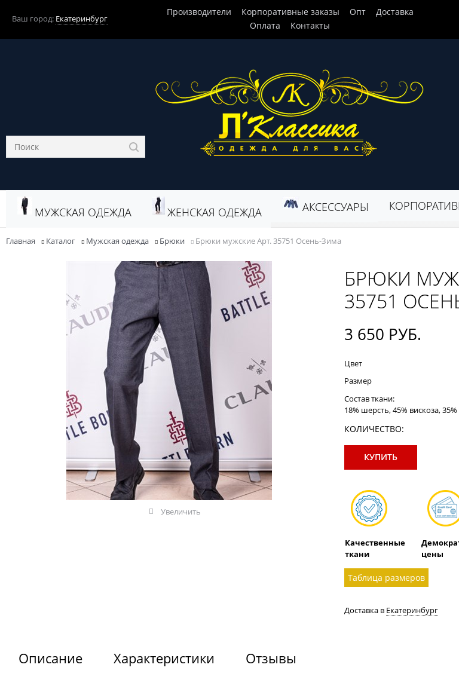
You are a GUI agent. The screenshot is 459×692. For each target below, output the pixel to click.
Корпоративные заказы (290, 11)
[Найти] (134, 147)
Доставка (395, 11)
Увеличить (181, 511)
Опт (358, 11)
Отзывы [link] (271, 658)
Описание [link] (50, 658)
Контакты (310, 25)
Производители (199, 11)
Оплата (265, 25)
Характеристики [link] (164, 658)
